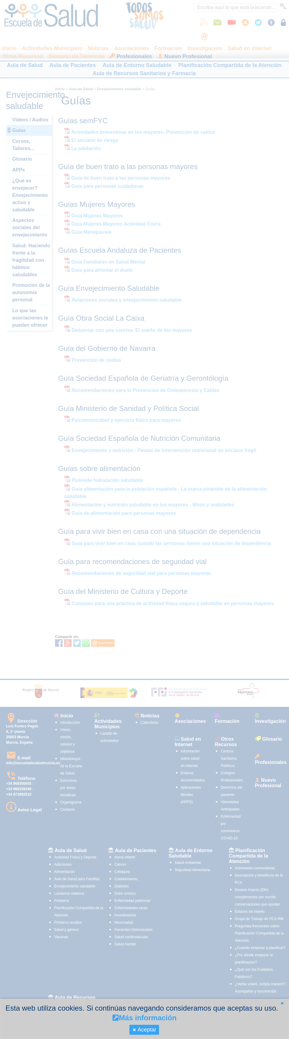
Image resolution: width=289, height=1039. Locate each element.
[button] (282, 1003)
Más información (144, 1018)
